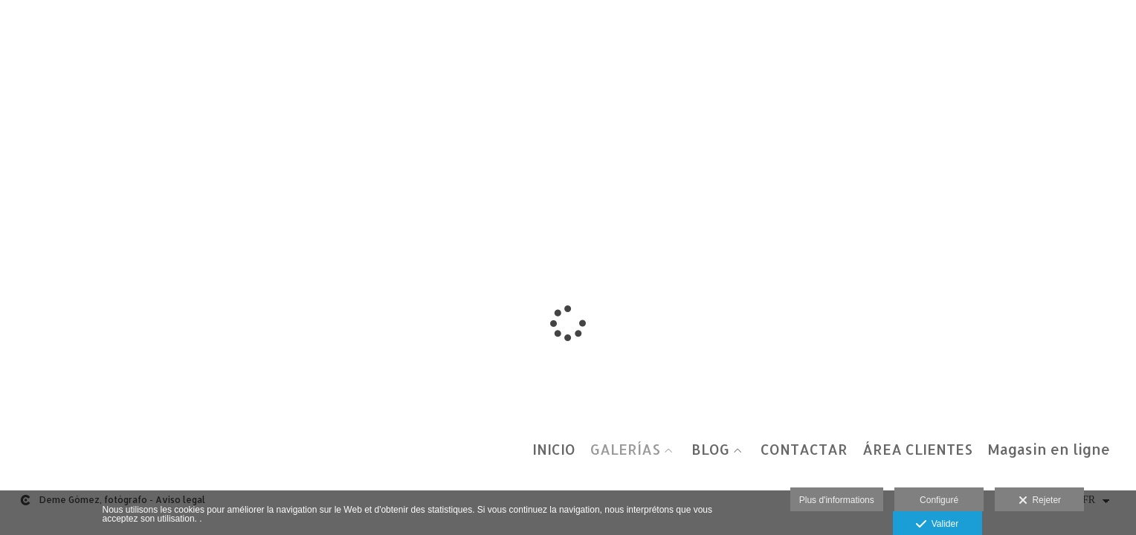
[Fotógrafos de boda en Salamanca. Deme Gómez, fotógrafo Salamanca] (13, 27)
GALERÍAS (625, 450)
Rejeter (1040, 501)
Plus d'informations (836, 500)
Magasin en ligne (1048, 450)
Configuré (939, 500)
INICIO (553, 450)
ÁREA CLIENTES (917, 450)
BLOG (710, 450)
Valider (937, 525)
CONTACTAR (804, 450)
